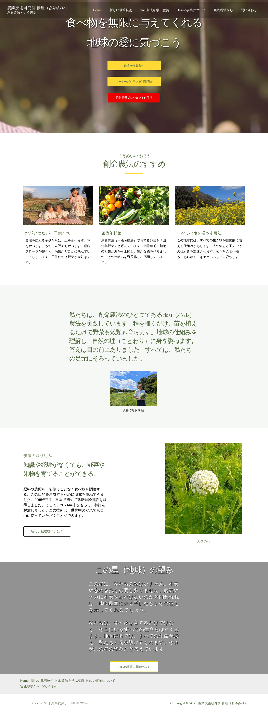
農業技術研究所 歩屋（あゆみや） (38, 7)
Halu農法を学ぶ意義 (158, 10)
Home (104, 10)
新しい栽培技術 (126, 10)
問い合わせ (249, 10)
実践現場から (225, 10)
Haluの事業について (194, 10)
